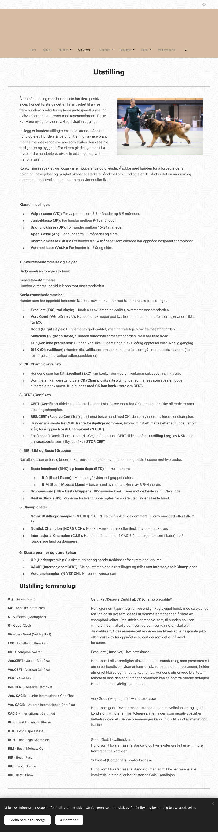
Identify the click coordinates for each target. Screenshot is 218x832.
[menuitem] (76, 49)
